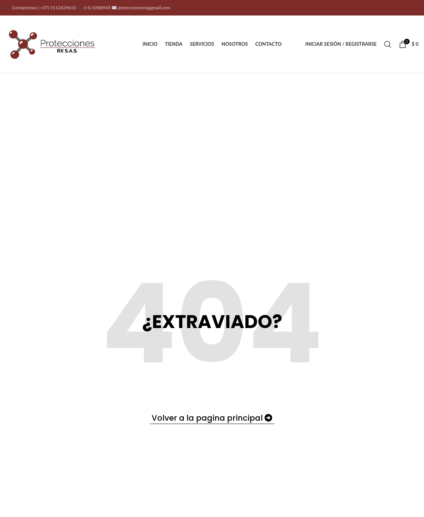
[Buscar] (387, 44)
